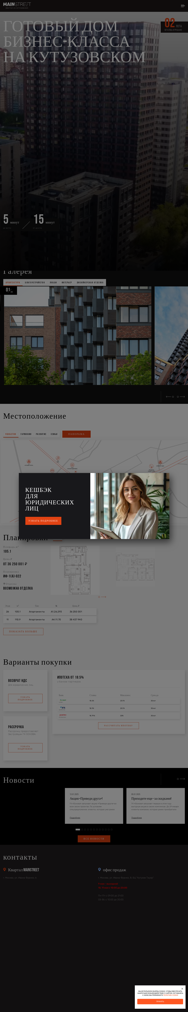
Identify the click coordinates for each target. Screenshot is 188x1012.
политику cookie (170, 995)
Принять (160, 1001)
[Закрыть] (182, 988)
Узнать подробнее (43, 520)
